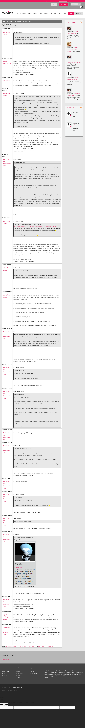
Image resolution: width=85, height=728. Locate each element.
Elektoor (74, 124)
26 (42, 646)
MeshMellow (5, 671)
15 (24, 646)
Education (4, 675)
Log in (54, 4)
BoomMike (75, 31)
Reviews (18, 677)
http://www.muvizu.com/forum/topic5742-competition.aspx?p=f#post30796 (35, 226)
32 (52, 646)
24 (39, 646)
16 (25, 646)
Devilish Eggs (71, 95)
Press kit (18, 671)
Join (63, 4)
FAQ (30, 21)
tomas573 (77, 77)
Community (53, 13)
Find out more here (63, 1)
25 (40, 646)
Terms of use (33, 673)
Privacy (32, 671)
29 (47, 646)
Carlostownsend (76, 114)
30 (49, 646)
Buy (71, 13)
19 (30, 646)
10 (15, 646)
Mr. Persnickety (71, 33)
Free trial (78, 13)
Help (65, 13)
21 (34, 646)
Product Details (32, 13)
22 (35, 646)
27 (44, 646)
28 (45, 646)
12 (19, 646)
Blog (60, 13)
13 (20, 646)
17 (27, 646)
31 (50, 646)
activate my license (72, 79)
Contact (4, 673)
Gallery (46, 13)
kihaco (76, 47)
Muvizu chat (71, 108)
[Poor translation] (5, 704)
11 (17, 646)
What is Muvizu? (21, 13)
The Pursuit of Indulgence (74, 62)
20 (32, 646)
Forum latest (72, 22)
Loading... (5, 659)
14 (22, 646)
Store (40, 13)
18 (29, 646)
